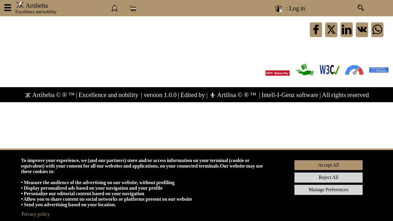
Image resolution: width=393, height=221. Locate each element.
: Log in (295, 8)
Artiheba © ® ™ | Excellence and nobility (82, 94)
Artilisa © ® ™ (233, 94)
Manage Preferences (328, 189)
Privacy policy (35, 214)
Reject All (328, 177)
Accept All (328, 165)
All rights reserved (345, 94)
